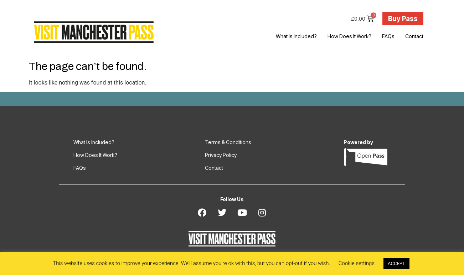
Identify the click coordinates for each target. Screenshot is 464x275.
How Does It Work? (349, 36)
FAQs (388, 36)
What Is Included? (296, 36)
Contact (414, 36)
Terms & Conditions (228, 142)
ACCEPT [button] (396, 263)
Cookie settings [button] (357, 263)
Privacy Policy (221, 155)
